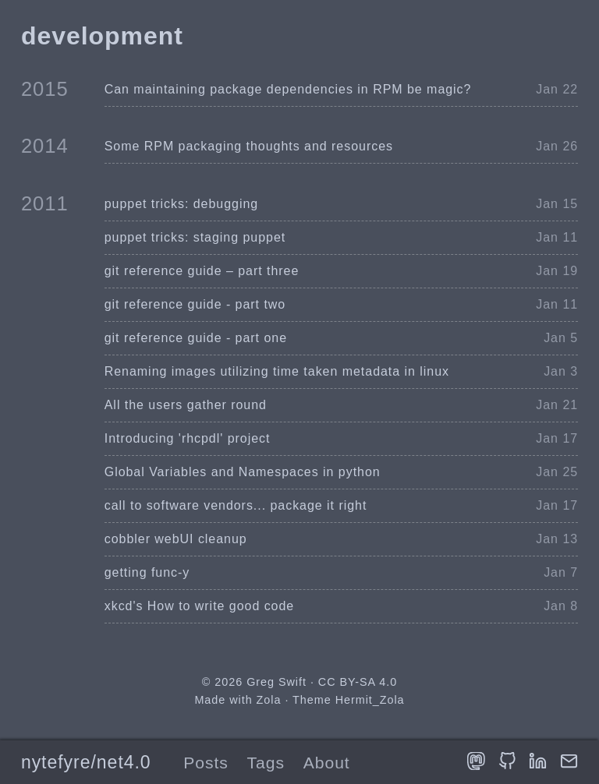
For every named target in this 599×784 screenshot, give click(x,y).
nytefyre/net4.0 (86, 762)
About (326, 763)
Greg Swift (276, 682)
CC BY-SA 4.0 (357, 682)
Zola (269, 700)
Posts (206, 763)
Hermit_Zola (370, 700)
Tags (266, 763)
